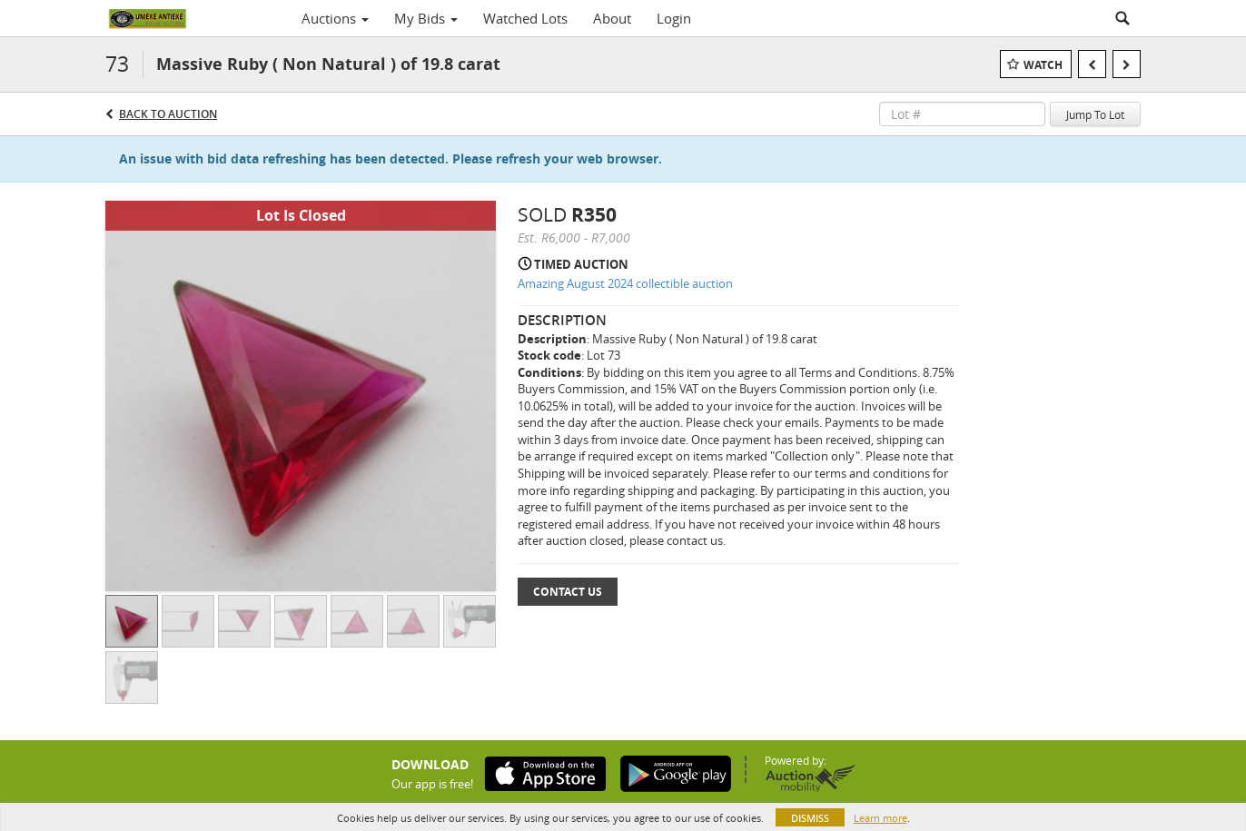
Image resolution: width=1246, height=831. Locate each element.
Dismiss (810, 818)
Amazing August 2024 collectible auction (625, 283)
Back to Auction (168, 114)
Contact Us (567, 591)
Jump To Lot (1095, 114)
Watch (1043, 65)
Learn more (880, 818)
